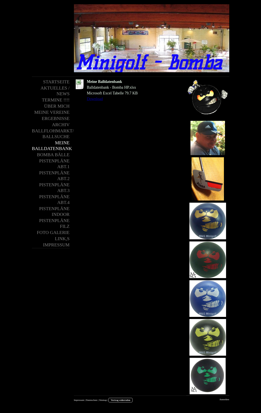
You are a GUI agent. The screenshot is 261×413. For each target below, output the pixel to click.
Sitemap (103, 400)
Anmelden (224, 399)
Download (95, 99)
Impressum (79, 400)
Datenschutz (91, 400)
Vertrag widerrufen (120, 400)
